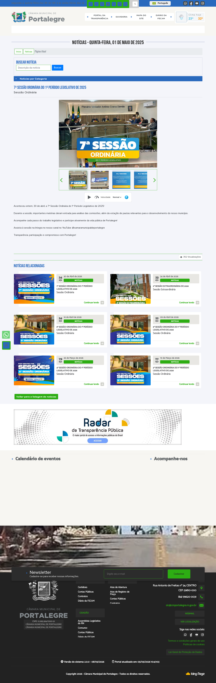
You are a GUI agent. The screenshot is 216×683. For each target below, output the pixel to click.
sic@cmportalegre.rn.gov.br (181, 605)
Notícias (28, 51)
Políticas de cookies (194, 644)
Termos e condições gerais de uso (186, 640)
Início (18, 51)
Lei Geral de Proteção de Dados (185, 652)
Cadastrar (179, 573)
